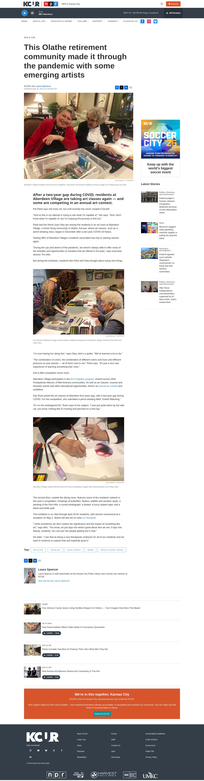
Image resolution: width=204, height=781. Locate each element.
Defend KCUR (102, 719)
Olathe (90, 556)
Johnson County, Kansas (111, 556)
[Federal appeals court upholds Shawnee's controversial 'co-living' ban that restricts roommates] (149, 259)
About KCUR (82, 740)
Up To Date (47, 629)
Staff (113, 745)
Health (45, 610)
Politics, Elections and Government (167, 199)
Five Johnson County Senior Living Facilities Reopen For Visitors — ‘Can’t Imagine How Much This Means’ (91, 614)
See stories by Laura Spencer (54, 586)
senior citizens (74, 556)
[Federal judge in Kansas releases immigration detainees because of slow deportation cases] (149, 202)
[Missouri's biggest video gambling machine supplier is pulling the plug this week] (149, 233)
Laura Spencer (43, 92)
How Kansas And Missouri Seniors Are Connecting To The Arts (71, 677)
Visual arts (55, 556)
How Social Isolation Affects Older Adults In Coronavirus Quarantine (73, 633)
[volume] (32, 19)
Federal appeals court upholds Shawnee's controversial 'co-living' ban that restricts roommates (167, 269)
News (24, 27)
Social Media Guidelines (155, 740)
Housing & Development (165, 255)
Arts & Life (39, 27)
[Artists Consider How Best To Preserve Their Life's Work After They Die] (32, 656)
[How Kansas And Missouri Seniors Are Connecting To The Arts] (32, 678)
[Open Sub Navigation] (29, 27)
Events (114, 740)
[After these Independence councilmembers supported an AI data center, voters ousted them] (149, 292)
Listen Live (81, 745)
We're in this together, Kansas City (102, 700)
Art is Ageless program (82, 385)
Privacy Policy (151, 763)
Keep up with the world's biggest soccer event (160, 174)
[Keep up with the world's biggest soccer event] (160, 145)
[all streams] (173, 19)
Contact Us (115, 751)
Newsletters (82, 763)
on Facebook (89, 523)
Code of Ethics (151, 745)
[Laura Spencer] (30, 581)
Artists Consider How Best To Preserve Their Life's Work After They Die (75, 655)
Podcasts (81, 757)
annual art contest (108, 392)
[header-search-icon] (163, 7)
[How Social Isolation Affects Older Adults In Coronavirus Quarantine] (32, 633)
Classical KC (130, 27)
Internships (115, 763)
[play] (25, 18)
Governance (150, 751)
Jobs (113, 757)
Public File (150, 757)
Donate (176, 6)
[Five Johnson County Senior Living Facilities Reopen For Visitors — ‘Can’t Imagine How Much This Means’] (32, 614)
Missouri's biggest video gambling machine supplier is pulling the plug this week (168, 238)
